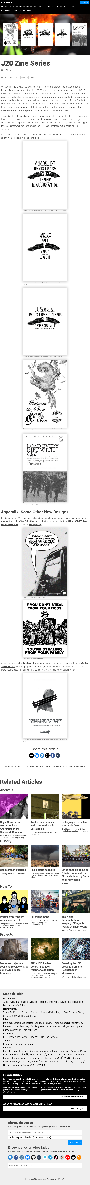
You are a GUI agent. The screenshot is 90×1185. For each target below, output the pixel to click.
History (16, 77)
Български (35, 1054)
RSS (14, 998)
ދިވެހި (84, 1061)
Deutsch (33, 1051)
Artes (6, 1001)
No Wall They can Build (32, 1037)
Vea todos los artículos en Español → (18, 11)
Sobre (71, 7)
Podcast (7, 1033)
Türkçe (15, 1058)
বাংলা (6, 1061)
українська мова (54, 1061)
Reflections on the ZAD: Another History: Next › (65, 766)
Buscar (55, 7)
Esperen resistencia (72, 1022)
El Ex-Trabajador (11, 1037)
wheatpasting (35, 524)
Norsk (26, 1065)
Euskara (79, 1054)
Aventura (14, 1001)
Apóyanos (84, 3)
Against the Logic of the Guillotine (17, 521)
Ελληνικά (8, 1054)
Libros (4, 7)
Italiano (24, 1051)
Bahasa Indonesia (57, 1054)
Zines (6, 1012)
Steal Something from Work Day (19, 1015)
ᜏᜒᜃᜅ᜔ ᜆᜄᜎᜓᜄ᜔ (37, 1065)
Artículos (8, 998)
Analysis (8, 77)
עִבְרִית (30, 1061)
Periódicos (15, 1012)
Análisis (24, 1001)
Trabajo (57, 1022)
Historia (42, 1001)
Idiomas (63, 7)
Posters (25, 1012)
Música (51, 1012)
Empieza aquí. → (78, 1109)
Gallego (7, 1065)
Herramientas (25, 7)
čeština (70, 1054)
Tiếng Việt (69, 1061)
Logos (59, 1012)
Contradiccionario (43, 1022)
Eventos (33, 1001)
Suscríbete (75, 1142)
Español (16, 1051)
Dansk (22, 1061)
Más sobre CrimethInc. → (73, 1097)
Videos (43, 1012)
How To (24, 77)
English (7, 1051)
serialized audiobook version (28, 663)
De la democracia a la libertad (18, 1022)
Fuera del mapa (29, 1030)
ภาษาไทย (39, 1061)
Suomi (17, 1054)
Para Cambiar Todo (73, 1012)
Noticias (66, 1001)
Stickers (34, 1012)
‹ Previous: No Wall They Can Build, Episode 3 (24, 766)
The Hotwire (51, 1037)
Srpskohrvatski (48, 1058)
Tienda (47, 7)
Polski (83, 1051)
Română (76, 1058)
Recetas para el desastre (15, 1026)
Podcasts (38, 7)
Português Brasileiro (59, 1051)
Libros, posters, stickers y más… (19, 1044)
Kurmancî (17, 1065)
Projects (33, 77)
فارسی (23, 1058)
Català (78, 1061)
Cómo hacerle (54, 1001)
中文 (44, 1054)
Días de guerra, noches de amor (45, 1026)
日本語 (24, 1054)
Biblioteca (13, 7)
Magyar (7, 1058)
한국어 (67, 1058)
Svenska (14, 1061)
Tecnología (77, 1001)
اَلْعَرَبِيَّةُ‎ (60, 1058)
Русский (74, 1051)
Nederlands (33, 1058)
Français (43, 1051)
